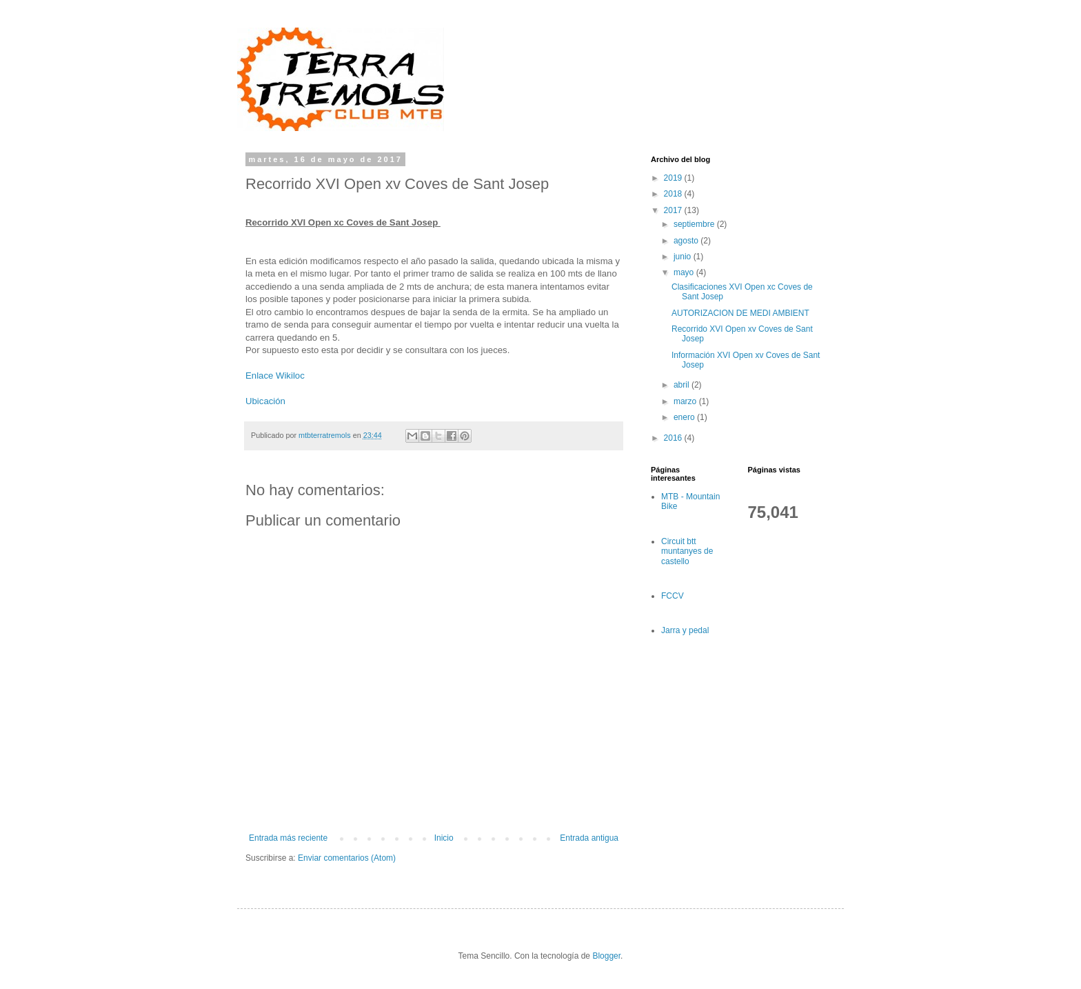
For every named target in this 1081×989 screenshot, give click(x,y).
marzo (686, 401)
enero (685, 417)
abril (682, 385)
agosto (687, 241)
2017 (674, 210)
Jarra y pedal (685, 630)
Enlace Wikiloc (275, 375)
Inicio (444, 838)
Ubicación (265, 401)
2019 (674, 178)
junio (684, 256)
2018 (674, 194)
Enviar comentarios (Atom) (347, 858)
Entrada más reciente (288, 838)
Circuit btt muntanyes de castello (687, 551)
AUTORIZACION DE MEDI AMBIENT (740, 313)
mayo (685, 272)
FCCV (672, 596)
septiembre (695, 224)
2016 (674, 438)
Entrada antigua (589, 838)
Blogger (606, 956)
